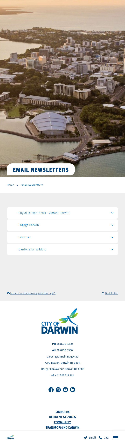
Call (106, 438)
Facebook (51, 389)
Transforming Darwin (62, 427)
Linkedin (72, 389)
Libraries (66, 238)
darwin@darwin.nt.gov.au (62, 357)
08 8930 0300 (65, 344)
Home (10, 185)
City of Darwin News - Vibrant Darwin (66, 214)
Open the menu (114, 437)
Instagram (58, 389)
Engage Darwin (66, 226)
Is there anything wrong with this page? (32, 293)
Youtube (65, 389)
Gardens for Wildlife (66, 250)
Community (62, 422)
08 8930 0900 (65, 350)
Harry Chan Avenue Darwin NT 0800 (62, 369)
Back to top (111, 293)
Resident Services (62, 417)
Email (92, 438)
